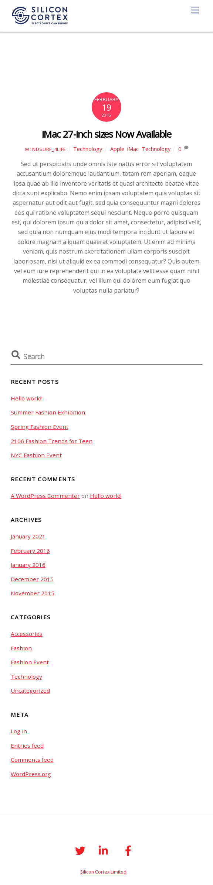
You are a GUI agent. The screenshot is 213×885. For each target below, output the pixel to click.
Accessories (27, 633)
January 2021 (28, 536)
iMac (133, 148)
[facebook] (129, 850)
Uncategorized (30, 690)
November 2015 (32, 593)
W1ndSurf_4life (45, 149)
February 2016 (30, 550)
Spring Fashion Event (39, 426)
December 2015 (32, 579)
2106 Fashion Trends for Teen (51, 441)
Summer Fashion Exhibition (48, 412)
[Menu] (194, 10)
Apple (117, 148)
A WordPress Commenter (45, 495)
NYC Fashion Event (36, 455)
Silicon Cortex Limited (103, 872)
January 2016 (28, 564)
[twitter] (81, 850)
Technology (87, 148)
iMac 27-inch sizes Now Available (106, 134)
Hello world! (27, 398)
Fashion (21, 648)
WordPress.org (31, 774)
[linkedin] (105, 850)
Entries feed (27, 745)
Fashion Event (30, 662)
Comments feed (32, 759)
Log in (19, 731)
